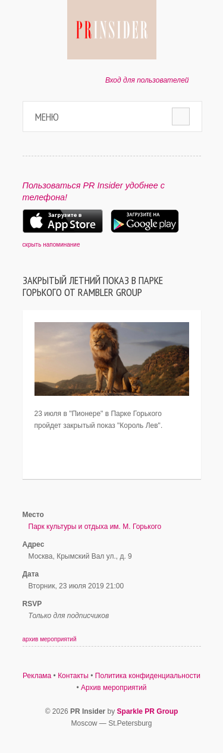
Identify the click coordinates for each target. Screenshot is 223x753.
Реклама (37, 676)
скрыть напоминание (51, 244)
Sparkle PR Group (147, 711)
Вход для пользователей (147, 80)
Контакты (73, 676)
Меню (47, 117)
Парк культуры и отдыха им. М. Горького (95, 526)
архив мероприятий (50, 639)
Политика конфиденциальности (147, 676)
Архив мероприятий (114, 687)
